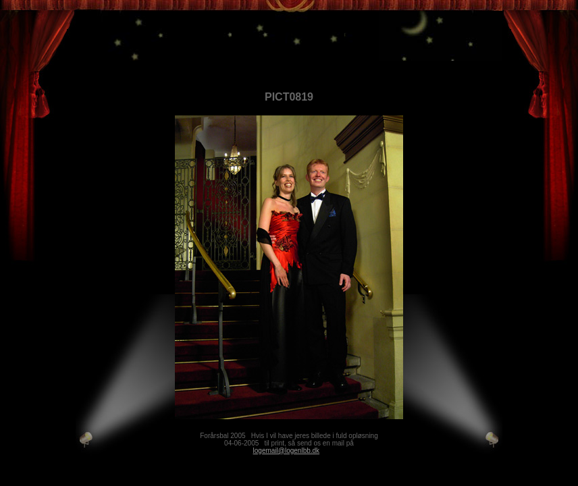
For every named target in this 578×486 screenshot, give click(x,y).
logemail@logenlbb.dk (286, 450)
